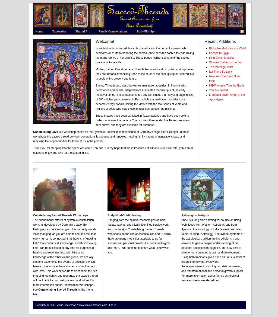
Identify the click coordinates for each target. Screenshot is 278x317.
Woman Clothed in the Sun (225, 62)
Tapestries (59, 31)
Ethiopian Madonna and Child (227, 48)
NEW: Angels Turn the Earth (226, 85)
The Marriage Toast (221, 67)
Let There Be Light (220, 71)
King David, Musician (222, 57)
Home (39, 31)
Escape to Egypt (219, 53)
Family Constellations (113, 31)
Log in (112, 305)
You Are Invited (218, 90)
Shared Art (82, 31)
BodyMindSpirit (147, 31)
